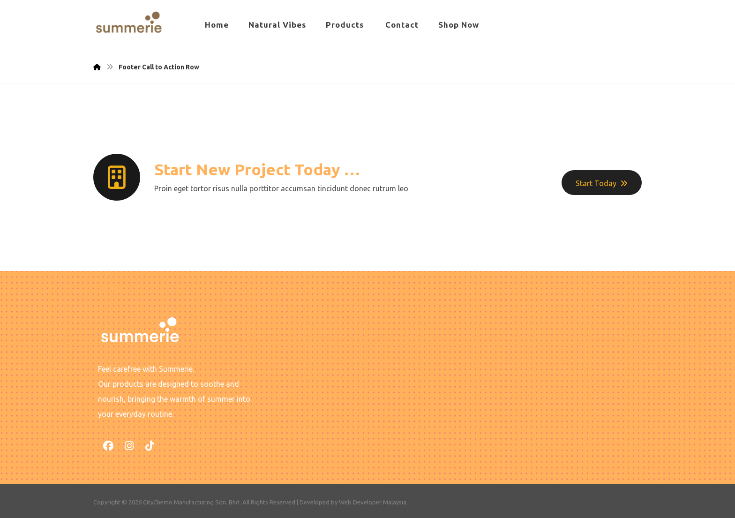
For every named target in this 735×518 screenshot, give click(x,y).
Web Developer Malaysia (372, 502)
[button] (108, 445)
